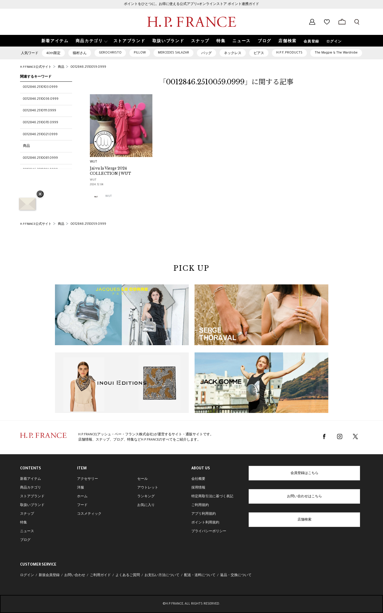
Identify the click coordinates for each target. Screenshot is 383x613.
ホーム (82, 496)
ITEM (82, 469)
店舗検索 (304, 520)
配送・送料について (199, 575)
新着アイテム (30, 479)
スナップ (27, 514)
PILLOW (140, 53)
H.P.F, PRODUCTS (289, 53)
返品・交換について (236, 575)
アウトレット (147, 488)
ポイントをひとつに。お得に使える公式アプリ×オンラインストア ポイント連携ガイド (191, 4)
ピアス (259, 53)
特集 (23, 523)
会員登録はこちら (304, 473)
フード (82, 505)
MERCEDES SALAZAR (173, 53)
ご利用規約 (200, 505)
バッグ (206, 53)
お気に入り (146, 505)
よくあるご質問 (127, 575)
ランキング (146, 496)
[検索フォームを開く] (357, 22)
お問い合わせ (74, 575)
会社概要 (198, 479)
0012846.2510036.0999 (40, 99)
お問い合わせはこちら (304, 496)
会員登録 (311, 42)
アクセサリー (87, 479)
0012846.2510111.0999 (39, 111)
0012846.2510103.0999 (40, 87)
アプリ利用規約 (203, 514)
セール (142, 479)
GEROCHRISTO (110, 53)
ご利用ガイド (100, 575)
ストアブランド (32, 496)
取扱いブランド (32, 505)
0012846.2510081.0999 (40, 158)
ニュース (27, 531)
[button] (91, 41)
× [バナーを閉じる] (40, 194)
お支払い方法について (162, 575)
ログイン (334, 42)
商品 (26, 146)
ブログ (25, 540)
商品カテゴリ (30, 488)
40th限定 (53, 53)
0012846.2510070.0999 (40, 122)
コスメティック (89, 514)
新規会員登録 (49, 575)
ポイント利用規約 (205, 523)
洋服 (80, 488)
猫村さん (80, 53)
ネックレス (232, 53)
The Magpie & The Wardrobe (336, 53)
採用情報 (198, 488)
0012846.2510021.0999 (40, 134)
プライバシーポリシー (208, 531)
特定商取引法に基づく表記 (212, 496)
